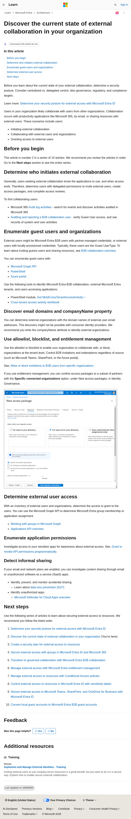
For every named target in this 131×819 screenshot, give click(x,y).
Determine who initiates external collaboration (32, 62)
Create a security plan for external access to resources (45, 644)
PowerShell (18, 271)
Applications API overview (27, 528)
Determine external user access (24, 72)
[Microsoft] (65, 5)
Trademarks (28, 814)
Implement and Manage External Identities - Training (35, 767)
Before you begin (16, 58)
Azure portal (18, 276)
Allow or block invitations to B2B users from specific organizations (51, 365)
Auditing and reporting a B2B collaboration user (41, 217)
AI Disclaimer (10, 808)
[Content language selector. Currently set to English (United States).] (20, 800)
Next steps (13, 76)
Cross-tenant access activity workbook (35, 302)
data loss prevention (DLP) (47, 587)
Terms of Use (10, 814)
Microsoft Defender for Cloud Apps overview (42, 597)
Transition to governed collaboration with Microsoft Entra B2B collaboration (58, 660)
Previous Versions (32, 808)
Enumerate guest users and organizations (30, 67)
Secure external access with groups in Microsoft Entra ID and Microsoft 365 (58, 652)
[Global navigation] (3, 5)
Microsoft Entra (23, 12)
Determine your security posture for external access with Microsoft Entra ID (67, 103)
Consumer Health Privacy (103, 808)
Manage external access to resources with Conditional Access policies (55, 675)
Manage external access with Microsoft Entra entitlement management (55, 668)
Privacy (78, 808)
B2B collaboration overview (98, 250)
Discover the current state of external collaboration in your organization (55, 636)
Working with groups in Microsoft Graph (36, 523)
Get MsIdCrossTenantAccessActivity (60, 297)
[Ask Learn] (117, 13)
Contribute (64, 808)
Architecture (43, 12)
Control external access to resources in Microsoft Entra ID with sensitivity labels (61, 683)
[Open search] (115, 5)
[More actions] (124, 13)
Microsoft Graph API (23, 266)
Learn (8, 12)
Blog (48, 808)
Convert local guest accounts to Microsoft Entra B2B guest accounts (54, 704)
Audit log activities (40, 207)
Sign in (124, 4)
